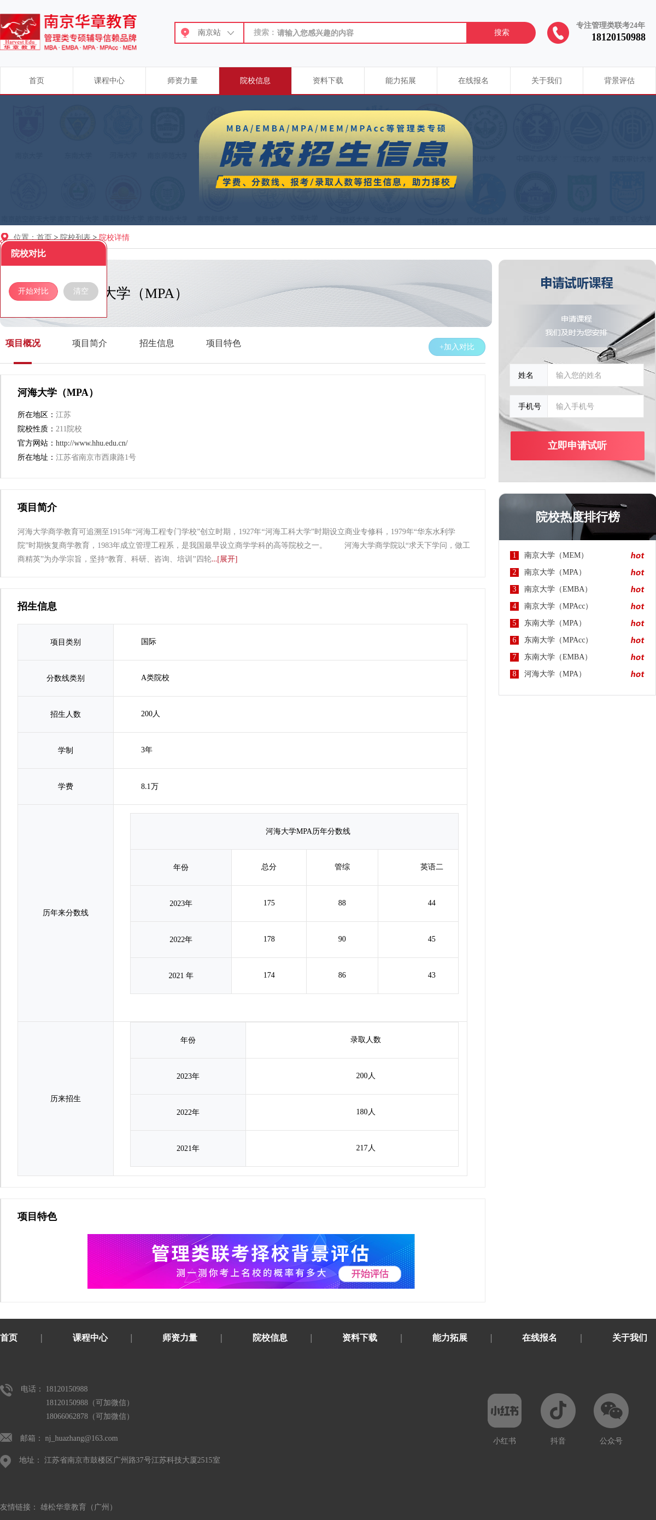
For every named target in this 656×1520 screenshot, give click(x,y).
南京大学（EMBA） (558, 589)
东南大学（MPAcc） (558, 640)
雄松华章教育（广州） (78, 1507)
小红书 (504, 1419)
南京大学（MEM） (556, 555)
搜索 (501, 32)
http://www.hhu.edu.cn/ (92, 443)
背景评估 (619, 81)
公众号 (611, 1419)
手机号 (529, 406)
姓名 (526, 375)
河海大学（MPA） (555, 674)
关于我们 (546, 81)
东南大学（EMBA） (558, 657)
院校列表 (75, 237)
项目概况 (22, 343)
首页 (36, 81)
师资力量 (182, 81)
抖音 (558, 1419)
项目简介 (89, 343)
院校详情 (114, 237)
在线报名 (473, 81)
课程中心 (109, 81)
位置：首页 (33, 237)
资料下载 (328, 81)
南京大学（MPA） (555, 572)
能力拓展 (400, 81)
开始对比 (33, 291)
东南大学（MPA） (555, 623)
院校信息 (255, 81)
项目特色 (223, 343)
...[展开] (225, 559)
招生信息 (156, 343)
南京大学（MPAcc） (558, 606)
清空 (81, 291)
